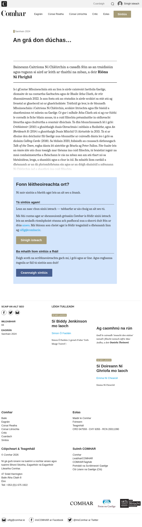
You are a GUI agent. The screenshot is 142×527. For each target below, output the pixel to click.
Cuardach (6, 436)
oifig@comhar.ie (30, 230)
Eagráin (38, 14)
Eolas (106, 14)
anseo (26, 225)
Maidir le (82, 418)
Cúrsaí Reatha (56, 14)
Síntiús (122, 14)
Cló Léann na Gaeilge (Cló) (87, 469)
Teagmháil (78, 425)
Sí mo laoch (59, 315)
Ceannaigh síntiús (34, 272)
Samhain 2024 (22, 31)
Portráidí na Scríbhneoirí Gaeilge (90, 465)
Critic (95, 14)
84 (2, 325)
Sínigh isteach (31, 240)
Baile (4, 418)
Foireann (77, 421)
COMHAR (83, 458)
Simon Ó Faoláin (61, 333)
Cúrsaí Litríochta (78, 14)
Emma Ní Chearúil (107, 378)
